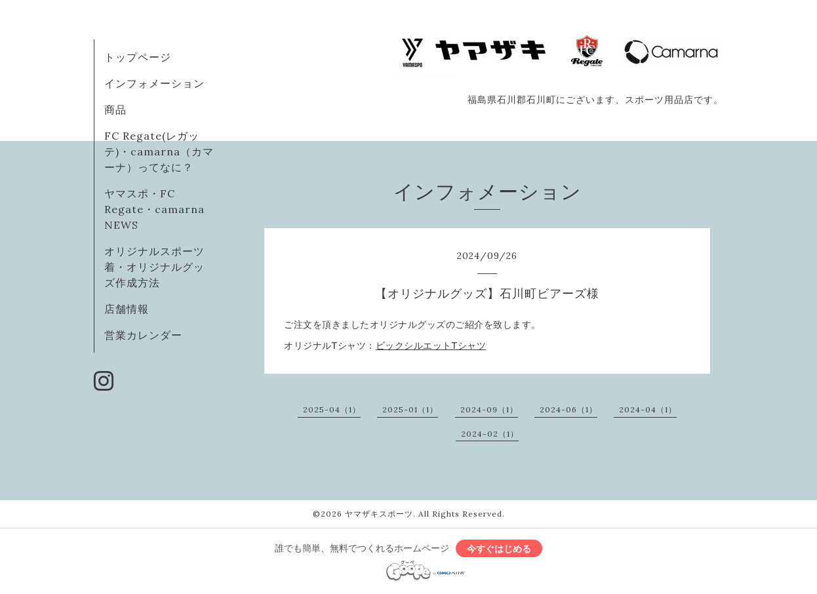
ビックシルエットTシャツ (431, 345)
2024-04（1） (648, 409)
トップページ (137, 57)
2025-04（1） (332, 409)
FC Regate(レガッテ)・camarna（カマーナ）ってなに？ (159, 151)
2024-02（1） (490, 434)
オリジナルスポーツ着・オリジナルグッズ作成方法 (154, 267)
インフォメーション (154, 83)
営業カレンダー (143, 335)
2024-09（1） (489, 409)
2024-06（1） (568, 409)
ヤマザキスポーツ (379, 514)
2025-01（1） (410, 409)
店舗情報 (126, 308)
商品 (115, 109)
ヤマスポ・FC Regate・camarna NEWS (154, 209)
